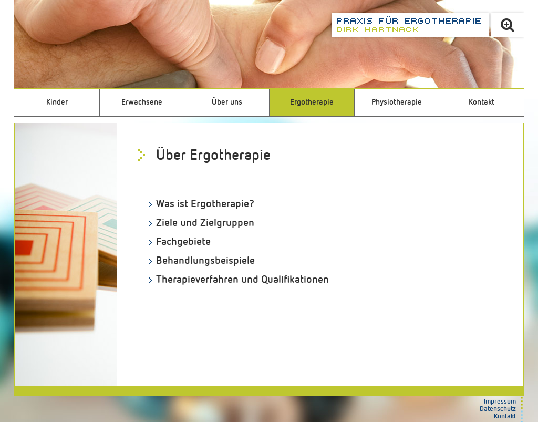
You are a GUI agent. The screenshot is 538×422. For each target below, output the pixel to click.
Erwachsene (141, 102)
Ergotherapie (312, 102)
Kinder (57, 102)
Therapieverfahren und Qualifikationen (242, 279)
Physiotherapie (396, 102)
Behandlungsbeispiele (205, 260)
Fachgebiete (183, 241)
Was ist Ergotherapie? (205, 204)
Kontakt (481, 102)
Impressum (500, 401)
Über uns (227, 102)
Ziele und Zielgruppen (205, 223)
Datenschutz (498, 409)
